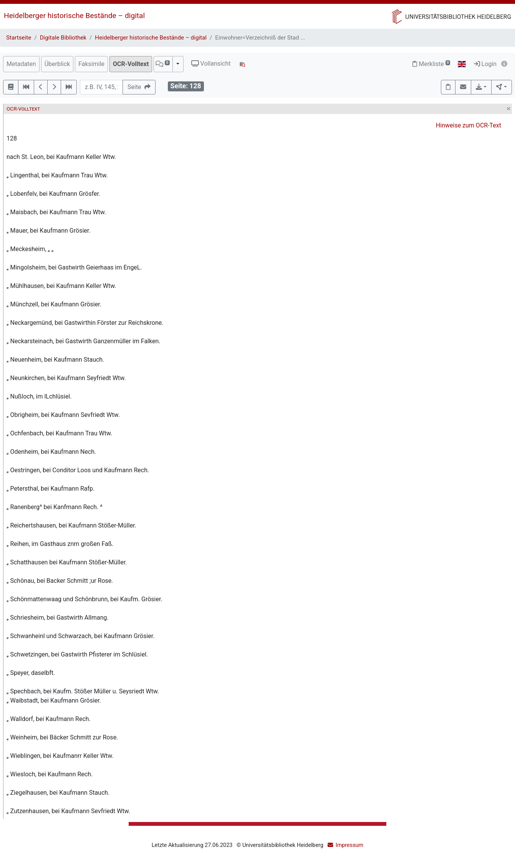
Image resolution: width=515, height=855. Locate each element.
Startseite (18, 37)
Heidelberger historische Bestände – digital (74, 15)
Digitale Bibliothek (63, 37)
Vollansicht (211, 63)
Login (485, 64)
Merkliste (431, 64)
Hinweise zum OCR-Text (468, 125)
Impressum (349, 845)
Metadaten (21, 64)
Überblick (57, 64)
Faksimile (91, 64)
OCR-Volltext (131, 64)
